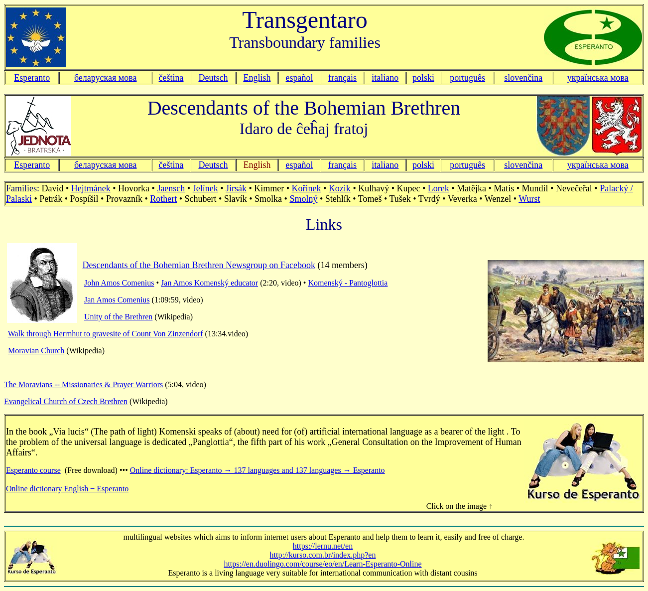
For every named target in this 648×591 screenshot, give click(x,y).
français (342, 165)
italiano (385, 78)
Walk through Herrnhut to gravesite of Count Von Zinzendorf (105, 333)
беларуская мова (105, 78)
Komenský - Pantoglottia (348, 283)
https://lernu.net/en (323, 546)
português (467, 78)
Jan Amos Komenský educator (209, 283)
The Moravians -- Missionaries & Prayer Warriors (83, 384)
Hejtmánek (91, 188)
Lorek (438, 188)
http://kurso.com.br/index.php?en (323, 555)
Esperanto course (33, 470)
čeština (171, 78)
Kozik (340, 188)
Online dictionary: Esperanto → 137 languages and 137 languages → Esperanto (257, 470)
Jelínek (205, 188)
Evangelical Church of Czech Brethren (66, 401)
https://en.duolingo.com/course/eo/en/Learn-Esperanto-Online (322, 564)
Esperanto (32, 78)
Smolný (303, 199)
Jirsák (236, 188)
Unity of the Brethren (118, 316)
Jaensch (171, 188)
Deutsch (213, 78)
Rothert (163, 199)
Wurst (529, 199)
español (299, 78)
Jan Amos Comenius (117, 300)
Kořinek (306, 188)
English (256, 78)
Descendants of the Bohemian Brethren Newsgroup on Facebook (199, 265)
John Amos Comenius (119, 283)
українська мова (598, 78)
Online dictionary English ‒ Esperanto (67, 488)
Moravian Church (36, 350)
